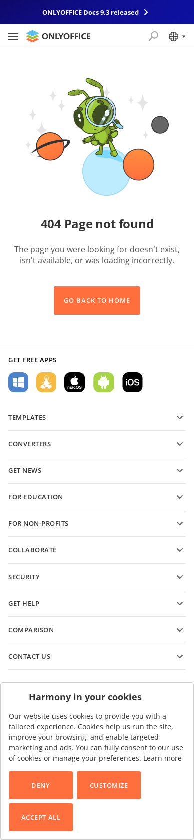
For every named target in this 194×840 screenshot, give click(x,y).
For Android (103, 382)
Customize (109, 785)
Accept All (40, 817)
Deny (40, 785)
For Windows (18, 382)
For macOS (74, 382)
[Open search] (153, 36)
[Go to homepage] (58, 36)
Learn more (162, 758)
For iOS (132, 382)
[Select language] (176, 36)
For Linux (46, 382)
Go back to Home (97, 300)
